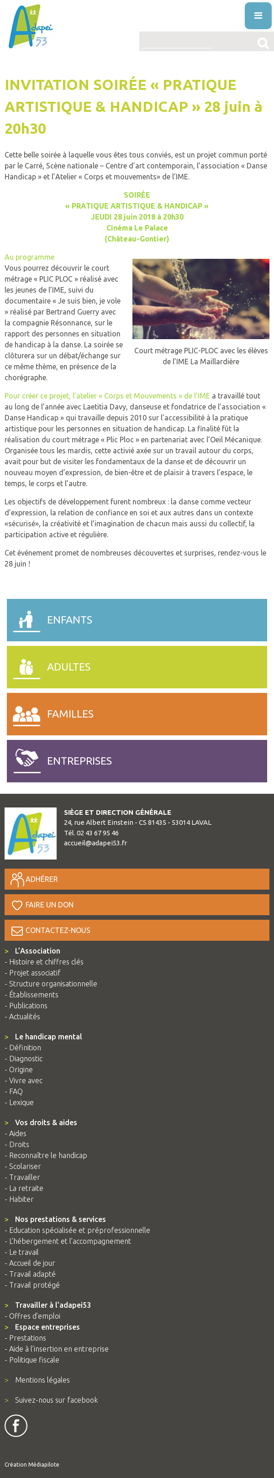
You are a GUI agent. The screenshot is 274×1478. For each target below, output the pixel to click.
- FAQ (14, 1091)
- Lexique (19, 1102)
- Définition (23, 1047)
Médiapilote (43, 1465)
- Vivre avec (23, 1080)
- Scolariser (23, 1166)
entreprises (59, 758)
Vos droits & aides (41, 1122)
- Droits (17, 1144)
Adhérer (33, 879)
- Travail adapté (30, 1274)
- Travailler (22, 1177)
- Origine (19, 1069)
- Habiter (19, 1199)
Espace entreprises (42, 1327)
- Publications (26, 1005)
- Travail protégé (32, 1285)
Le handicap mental (43, 1037)
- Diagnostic (23, 1058)
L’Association (32, 951)
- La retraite (24, 1188)
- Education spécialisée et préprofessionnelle (77, 1230)
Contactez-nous (49, 930)
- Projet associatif (33, 973)
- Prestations (25, 1338)
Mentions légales (37, 1380)
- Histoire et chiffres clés (44, 962)
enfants (49, 617)
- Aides (15, 1133)
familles (50, 711)
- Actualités (22, 1016)
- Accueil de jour (30, 1263)
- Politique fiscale (32, 1360)
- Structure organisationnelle (51, 984)
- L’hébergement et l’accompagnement (68, 1241)
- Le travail (22, 1252)
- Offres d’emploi (32, 1316)
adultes (48, 664)
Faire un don (41, 904)
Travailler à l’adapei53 (48, 1305)
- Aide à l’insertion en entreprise (57, 1349)
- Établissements (31, 995)
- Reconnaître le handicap (46, 1155)
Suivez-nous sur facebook (51, 1400)
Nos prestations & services (55, 1219)
